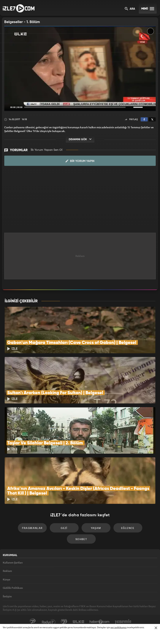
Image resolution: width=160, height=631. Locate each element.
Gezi (64, 528)
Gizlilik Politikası (13, 588)
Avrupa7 (64, 622)
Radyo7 (48, 622)
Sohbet (81, 539)
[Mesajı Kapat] (156, 628)
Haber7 (100, 622)
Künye (6, 579)
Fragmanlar (32, 528)
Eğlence (127, 528)
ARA (130, 9)
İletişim (7, 596)
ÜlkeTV (78, 622)
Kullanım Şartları (13, 562)
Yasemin (123, 622)
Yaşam (96, 528)
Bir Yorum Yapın (80, 161)
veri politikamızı (118, 627)
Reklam (7, 571)
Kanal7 (33, 622)
